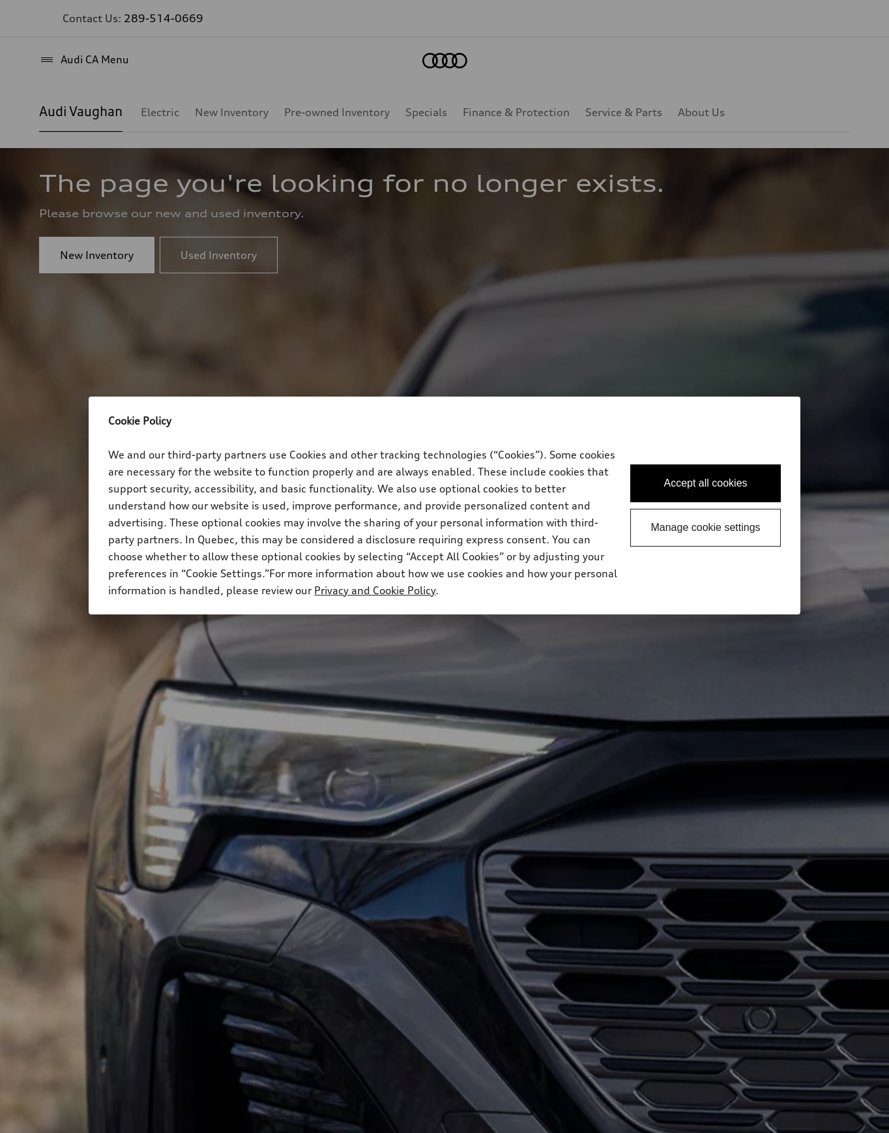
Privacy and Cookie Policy (374, 590)
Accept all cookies (705, 483)
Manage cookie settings (705, 527)
